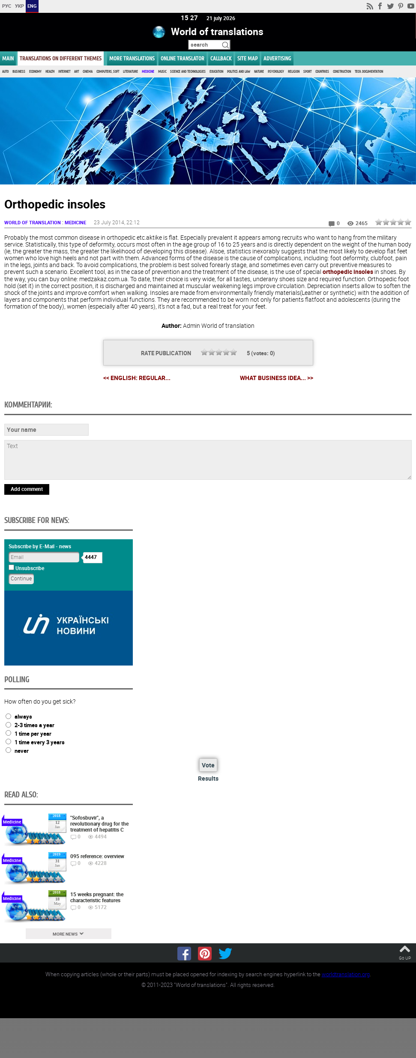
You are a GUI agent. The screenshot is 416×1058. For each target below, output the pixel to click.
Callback (220, 58)
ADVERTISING (277, 58)
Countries (322, 72)
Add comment (27, 488)
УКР (19, 6)
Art (76, 72)
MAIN (8, 58)
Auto (5, 72)
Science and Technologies (188, 72)
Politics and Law (238, 72)
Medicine (148, 72)
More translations (132, 58)
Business (18, 72)
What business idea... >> (276, 377)
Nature (259, 72)
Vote (208, 765)
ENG (32, 6)
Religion (293, 72)
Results (208, 779)
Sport (307, 72)
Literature (130, 72)
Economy (35, 72)
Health (49, 72)
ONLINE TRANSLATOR (182, 58)
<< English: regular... (137, 378)
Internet (64, 72)
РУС (6, 6)
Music (162, 72)
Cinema (88, 72)
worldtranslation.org (346, 974)
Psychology (276, 72)
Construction (342, 72)
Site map (247, 58)
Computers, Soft (107, 72)
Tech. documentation (369, 72)
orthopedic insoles (348, 272)
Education (216, 72)
